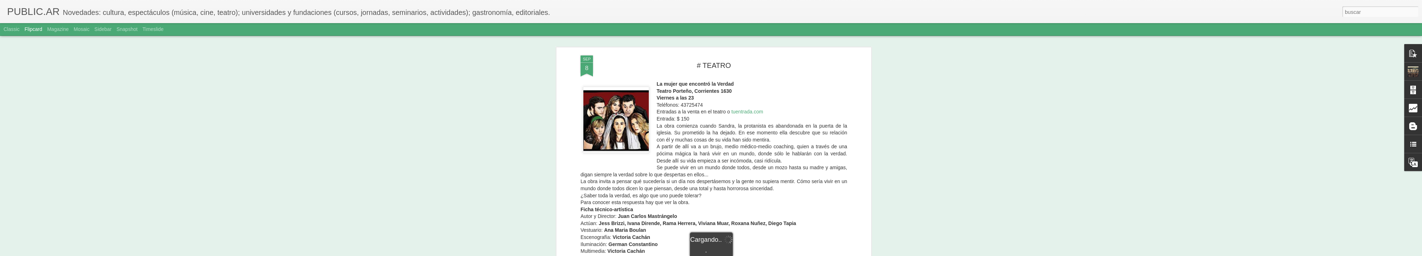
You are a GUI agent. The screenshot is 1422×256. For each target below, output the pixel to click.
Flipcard (33, 29)
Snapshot (127, 29)
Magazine (58, 29)
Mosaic (81, 29)
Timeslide (153, 29)
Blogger (738, 252)
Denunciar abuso (762, 252)
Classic (12, 29)
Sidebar (103, 29)
